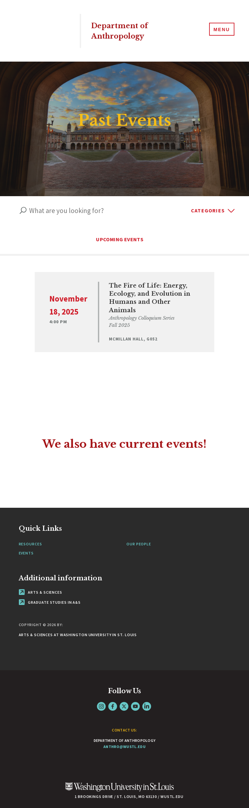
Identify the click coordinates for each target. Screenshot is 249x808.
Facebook (112, 698)
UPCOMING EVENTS (124, 239)
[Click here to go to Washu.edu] (119, 782)
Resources (30, 535)
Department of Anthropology (123, 31)
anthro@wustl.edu (124, 738)
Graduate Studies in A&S (50, 594)
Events (26, 544)
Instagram (101, 698)
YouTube (135, 698)
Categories (208, 210)
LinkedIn (146, 698)
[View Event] (125, 308)
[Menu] (219, 30)
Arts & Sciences (40, 584)
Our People (138, 535)
